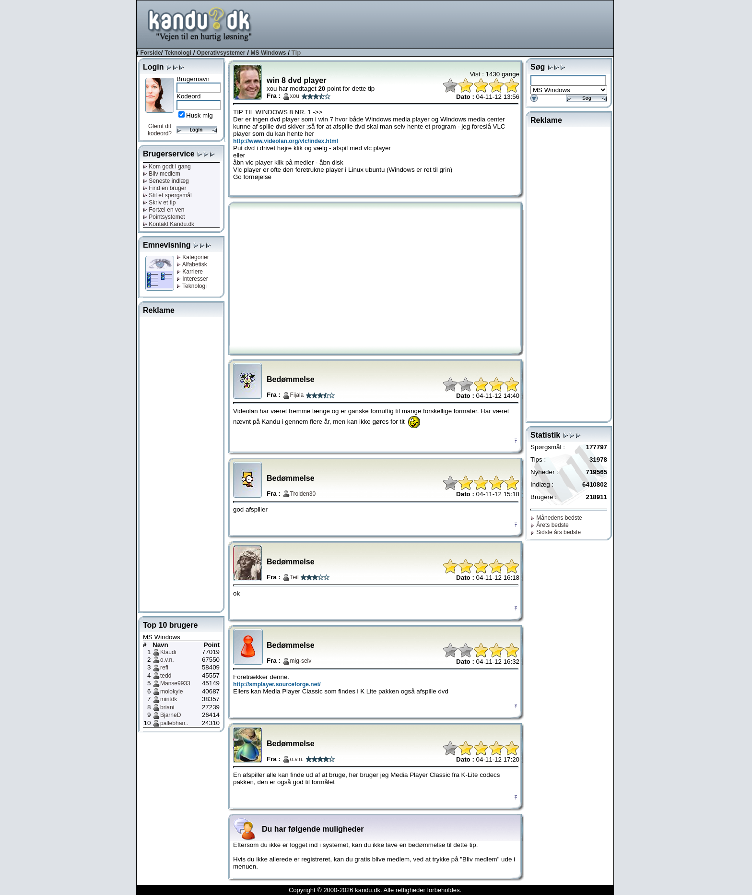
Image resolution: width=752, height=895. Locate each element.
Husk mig (199, 115)
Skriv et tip (159, 202)
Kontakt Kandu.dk (168, 224)
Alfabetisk (191, 264)
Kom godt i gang (167, 166)
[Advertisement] (438, 23)
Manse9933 (175, 683)
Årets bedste (549, 525)
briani (167, 707)
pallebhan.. (174, 723)
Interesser (192, 278)
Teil (294, 577)
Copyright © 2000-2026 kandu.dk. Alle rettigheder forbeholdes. (375, 890)
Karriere (189, 271)
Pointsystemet (164, 217)
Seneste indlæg (166, 181)
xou (294, 96)
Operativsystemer (221, 52)
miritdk (168, 699)
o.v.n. (167, 659)
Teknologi (177, 52)
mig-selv (301, 660)
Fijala (297, 395)
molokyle (171, 691)
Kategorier (192, 257)
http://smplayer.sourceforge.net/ (277, 684)
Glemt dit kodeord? (160, 130)
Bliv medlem (161, 173)
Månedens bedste (556, 517)
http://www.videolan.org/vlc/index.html (285, 141)
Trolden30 (303, 493)
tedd (165, 675)
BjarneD (170, 715)
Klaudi (168, 652)
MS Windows (268, 52)
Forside (150, 52)
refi (164, 667)
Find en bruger (164, 188)
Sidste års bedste (555, 532)
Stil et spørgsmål (167, 195)
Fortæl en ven (163, 209)
